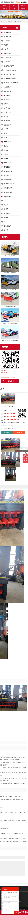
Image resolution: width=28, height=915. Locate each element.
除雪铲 (6, 154)
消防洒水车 (7, 91)
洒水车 (6, 205)
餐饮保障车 (7, 112)
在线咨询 (7, 381)
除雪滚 (6, 150)
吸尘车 (6, 200)
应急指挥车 (7, 99)
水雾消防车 (7, 87)
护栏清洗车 (7, 226)
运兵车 (6, 133)
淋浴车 (6, 116)
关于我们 (14, 5)
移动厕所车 (7, 120)
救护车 (6, 129)
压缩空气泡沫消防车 (10, 74)
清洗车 (6, 209)
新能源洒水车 (8, 179)
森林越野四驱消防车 (10, 78)
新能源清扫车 (8, 171)
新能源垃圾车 (8, 175)
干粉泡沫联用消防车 (10, 70)
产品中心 (4, 8)
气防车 (6, 49)
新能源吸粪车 (8, 192)
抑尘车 (6, 230)
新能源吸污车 (8, 188)
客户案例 (14, 8)
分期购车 (19, 432)
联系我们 (23, 8)
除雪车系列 (21, 21)
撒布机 (6, 146)
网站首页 (4, 5)
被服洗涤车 (7, 125)
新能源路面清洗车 (9, 184)
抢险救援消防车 (9, 66)
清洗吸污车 (7, 213)
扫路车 (6, 217)
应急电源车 (7, 36)
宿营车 (6, 104)
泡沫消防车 (7, 62)
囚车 (5, 137)
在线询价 (7, 432)
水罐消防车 (7, 57)
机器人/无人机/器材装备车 (9, 83)
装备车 (6, 45)
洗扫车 (6, 221)
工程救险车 (7, 40)
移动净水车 (7, 108)
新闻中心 (23, 5)
